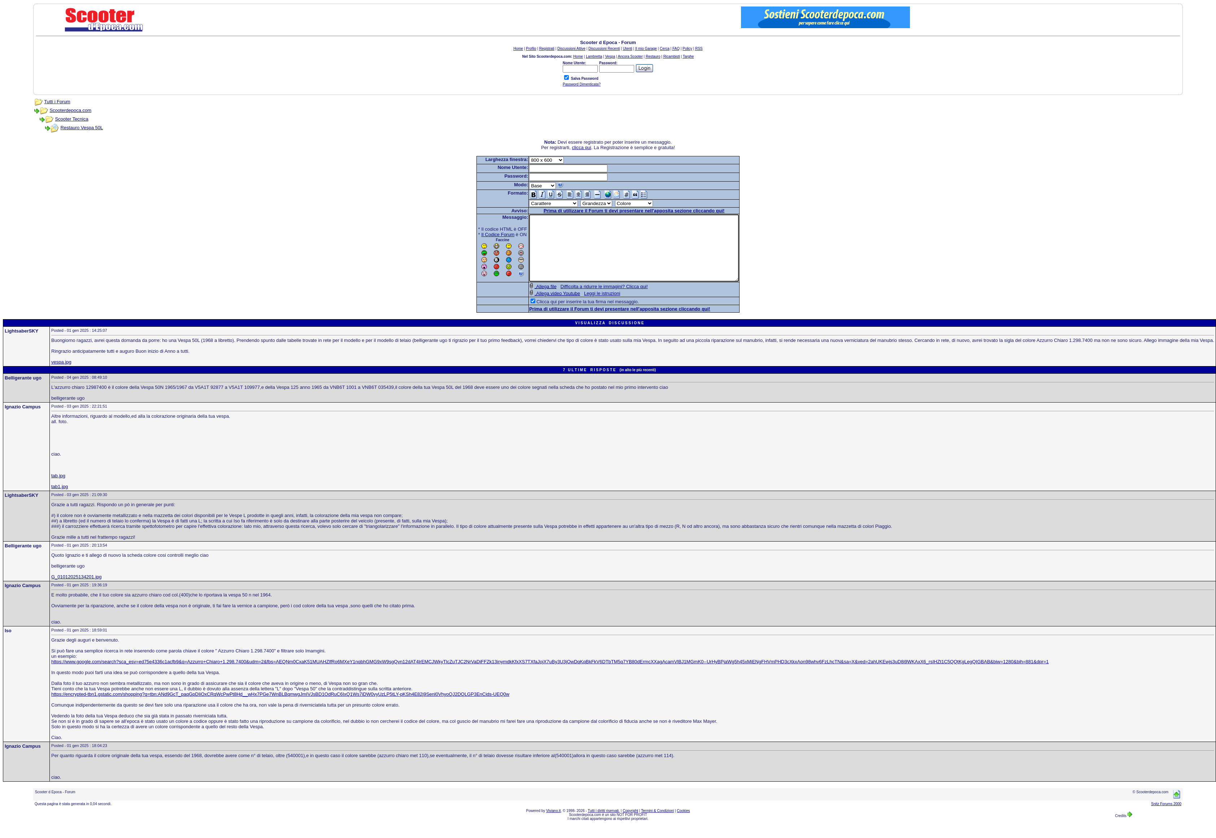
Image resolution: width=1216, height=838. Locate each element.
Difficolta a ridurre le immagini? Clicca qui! (591, 299)
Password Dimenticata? (582, 84)
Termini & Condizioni (657, 824)
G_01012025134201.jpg (76, 589)
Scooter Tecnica (71, 119)
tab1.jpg (59, 499)
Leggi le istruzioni (589, 306)
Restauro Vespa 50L (81, 127)
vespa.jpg (61, 375)
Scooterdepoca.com (70, 110)
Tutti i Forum (57, 101)
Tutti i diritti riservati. (604, 824)
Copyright (630, 824)
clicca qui (581, 147)
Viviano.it (553, 824)
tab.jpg (58, 488)
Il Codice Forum (485, 234)
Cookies (683, 824)
